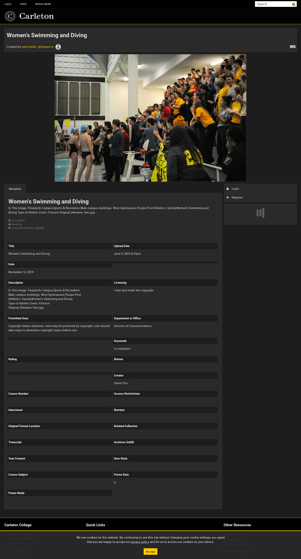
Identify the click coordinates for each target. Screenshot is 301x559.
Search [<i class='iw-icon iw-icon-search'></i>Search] (294, 3)
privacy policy (140, 542)
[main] (150, 271)
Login (233, 188)
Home (23, 4)
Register (235, 197)
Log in (8, 4)
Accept (150, 551)
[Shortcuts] (292, 46)
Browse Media (43, 4)
